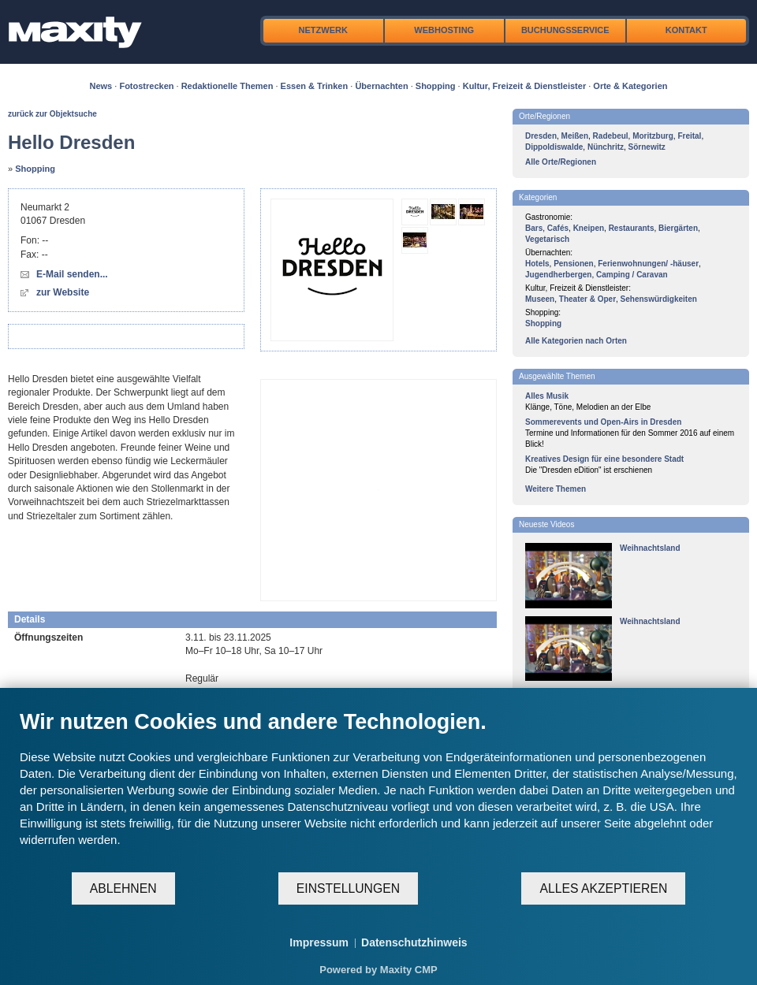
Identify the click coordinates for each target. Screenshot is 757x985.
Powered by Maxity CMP (378, 970)
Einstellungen (348, 888)
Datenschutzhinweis (414, 942)
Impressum (319, 942)
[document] (378, 790)
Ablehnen (123, 888)
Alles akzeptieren (603, 888)
